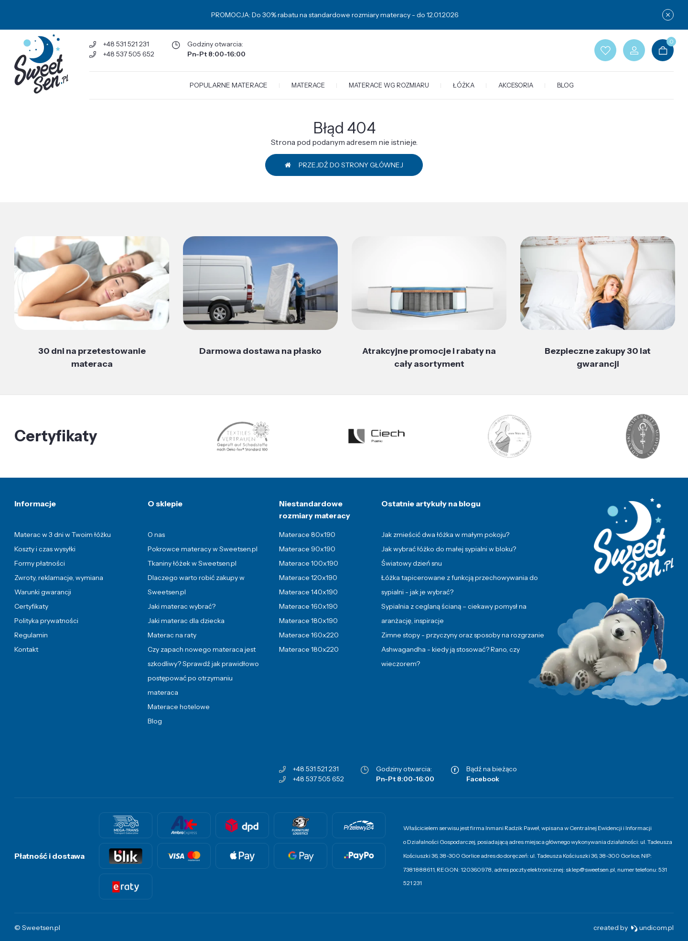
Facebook (482, 779)
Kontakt (26, 649)
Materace (308, 85)
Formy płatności (39, 563)
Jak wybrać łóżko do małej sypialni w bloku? (448, 549)
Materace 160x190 (308, 606)
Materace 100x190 (308, 563)
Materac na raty (172, 635)
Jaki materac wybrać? (181, 606)
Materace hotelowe (179, 706)
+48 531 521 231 (126, 44)
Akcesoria (515, 85)
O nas (156, 534)
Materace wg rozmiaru (389, 85)
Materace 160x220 (309, 635)
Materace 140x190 (308, 592)
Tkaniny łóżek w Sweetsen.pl (192, 563)
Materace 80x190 (307, 534)
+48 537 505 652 (128, 54)
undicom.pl (652, 927)
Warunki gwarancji (42, 592)
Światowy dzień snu (411, 563)
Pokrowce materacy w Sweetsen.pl (203, 549)
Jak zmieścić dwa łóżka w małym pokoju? (445, 534)
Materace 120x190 (308, 577)
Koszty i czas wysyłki (44, 549)
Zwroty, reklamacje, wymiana (58, 577)
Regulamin (31, 635)
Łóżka (463, 85)
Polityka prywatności (46, 620)
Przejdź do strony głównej (344, 165)
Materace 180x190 (308, 620)
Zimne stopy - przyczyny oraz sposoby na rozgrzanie (462, 635)
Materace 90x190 (307, 549)
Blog (565, 85)
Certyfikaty (31, 606)
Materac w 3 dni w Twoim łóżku (62, 534)
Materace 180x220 (309, 649)
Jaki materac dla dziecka (186, 620)
